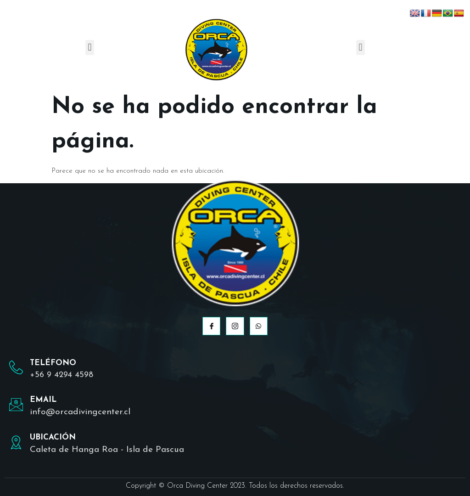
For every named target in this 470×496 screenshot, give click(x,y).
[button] (89, 47)
